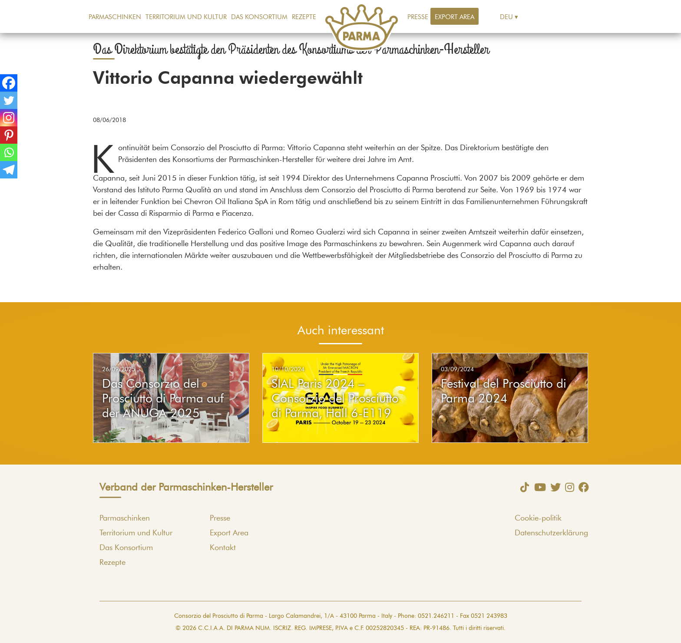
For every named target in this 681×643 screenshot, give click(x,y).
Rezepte (304, 17)
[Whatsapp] (8, 152)
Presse (417, 17)
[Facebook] (8, 83)
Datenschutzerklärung (551, 533)
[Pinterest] (8, 135)
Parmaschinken (115, 17)
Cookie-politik (538, 518)
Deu (506, 17)
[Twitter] (8, 100)
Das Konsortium (259, 17)
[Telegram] (8, 169)
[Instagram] (8, 117)
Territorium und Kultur (186, 17)
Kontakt (223, 548)
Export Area (454, 17)
